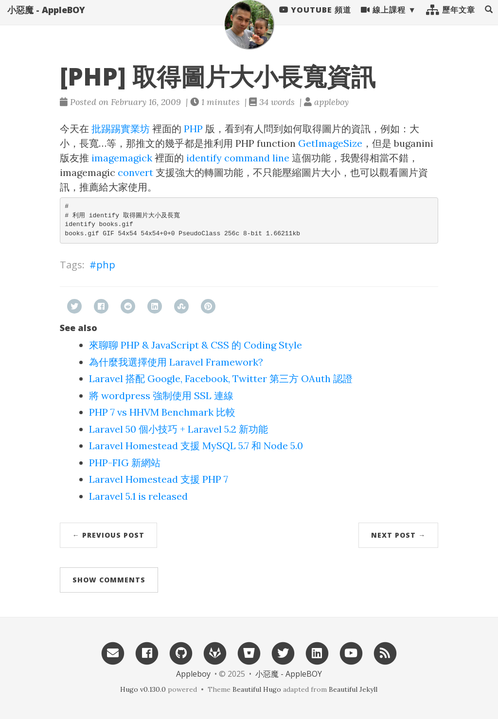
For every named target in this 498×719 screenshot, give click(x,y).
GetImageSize (330, 143)
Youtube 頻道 (315, 19)
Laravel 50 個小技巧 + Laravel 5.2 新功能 (178, 429)
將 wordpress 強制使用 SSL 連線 (161, 395)
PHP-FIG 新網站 (124, 462)
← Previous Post (108, 535)
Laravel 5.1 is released (138, 496)
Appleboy (193, 673)
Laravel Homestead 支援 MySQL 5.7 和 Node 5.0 (196, 445)
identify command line (237, 158)
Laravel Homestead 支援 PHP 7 (158, 479)
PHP (193, 129)
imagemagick (121, 158)
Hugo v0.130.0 (143, 689)
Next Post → (398, 535)
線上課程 (383, 19)
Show (108, 579)
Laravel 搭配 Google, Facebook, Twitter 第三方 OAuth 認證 (221, 378)
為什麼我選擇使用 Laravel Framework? (176, 362)
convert (135, 172)
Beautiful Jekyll (353, 689)
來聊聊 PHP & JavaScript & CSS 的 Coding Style (195, 345)
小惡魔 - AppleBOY (46, 19)
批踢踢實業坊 (120, 129)
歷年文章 (450, 19)
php (105, 264)
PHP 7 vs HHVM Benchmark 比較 (162, 412)
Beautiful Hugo (256, 689)
